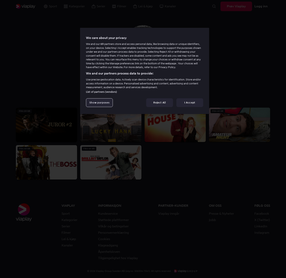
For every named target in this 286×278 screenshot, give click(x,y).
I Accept (189, 102)
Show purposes (99, 102)
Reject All (159, 102)
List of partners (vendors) (101, 91)
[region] (144, 71)
